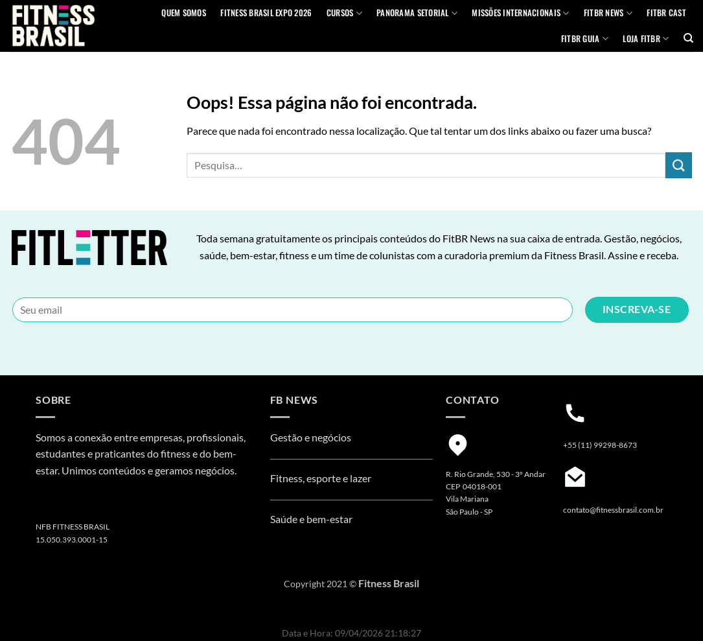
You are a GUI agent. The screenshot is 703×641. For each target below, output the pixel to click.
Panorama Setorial (416, 12)
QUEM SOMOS (183, 12)
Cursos (344, 12)
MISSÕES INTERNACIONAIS (520, 12)
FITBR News (608, 12)
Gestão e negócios (310, 437)
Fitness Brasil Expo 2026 (266, 12)
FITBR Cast (666, 12)
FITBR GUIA (584, 38)
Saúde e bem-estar (311, 519)
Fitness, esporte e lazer (320, 478)
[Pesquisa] (688, 38)
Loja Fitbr (646, 38)
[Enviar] (678, 165)
